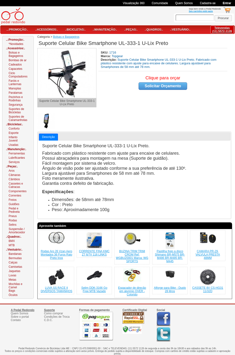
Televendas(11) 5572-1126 (222, 29)
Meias (12, 279)
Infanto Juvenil (13, 139)
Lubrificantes (17, 157)
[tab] (48, 137)
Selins (13, 224)
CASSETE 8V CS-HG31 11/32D (207, 289)
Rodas (13, 220)
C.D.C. (48, 320)
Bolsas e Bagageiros (16, 54)
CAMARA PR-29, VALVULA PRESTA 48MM (208, 255)
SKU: (105, 52)
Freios (13, 200)
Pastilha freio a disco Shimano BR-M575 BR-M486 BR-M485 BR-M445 (170, 256)
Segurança (15, 104)
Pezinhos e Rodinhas (16, 98)
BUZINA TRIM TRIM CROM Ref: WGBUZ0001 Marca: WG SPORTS (132, 256)
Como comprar (53, 313)
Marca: (106, 56)
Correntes (15, 195)
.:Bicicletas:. (75, 29)
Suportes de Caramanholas (18, 118)
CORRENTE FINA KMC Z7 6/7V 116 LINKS (94, 253)
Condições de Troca (57, 316)
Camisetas (15, 266)
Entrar (227, 3)
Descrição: (109, 59)
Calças (13, 262)
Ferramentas (17, 153)
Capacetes (15, 69)
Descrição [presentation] (48, 137)
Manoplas (15, 88)
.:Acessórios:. (46, 29)
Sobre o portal (20, 316)
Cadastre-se (207, 3)
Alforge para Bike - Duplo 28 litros (170, 289)
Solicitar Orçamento (163, 86)
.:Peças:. (131, 29)
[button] (223, 18)
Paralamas (15, 92)
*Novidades (16, 44)
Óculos (13, 295)
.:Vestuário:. (180, 29)
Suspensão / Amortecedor (17, 230)
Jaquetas (14, 271)
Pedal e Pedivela (14, 210)
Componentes (18, 191)
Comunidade (160, 3)
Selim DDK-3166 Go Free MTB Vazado (94, 289)
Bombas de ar (18, 60)
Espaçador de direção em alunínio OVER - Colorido (132, 291)
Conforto (14, 128)
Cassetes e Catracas (16, 185)
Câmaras (14, 175)
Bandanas (15, 254)
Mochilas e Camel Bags (15, 287)
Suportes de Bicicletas (16, 110)
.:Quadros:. (154, 29)
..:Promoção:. (17, 29)
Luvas (12, 275)
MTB (12, 245)
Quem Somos (184, 3)
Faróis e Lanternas (15, 82)
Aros (12, 170)
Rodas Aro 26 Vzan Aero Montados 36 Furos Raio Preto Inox (56, 255)
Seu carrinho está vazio (201, 11)
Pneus (13, 216)
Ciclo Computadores (18, 74)
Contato (16, 320)
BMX (12, 241)
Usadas (13, 145)
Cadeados (15, 64)
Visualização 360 (134, 3)
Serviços (14, 162)
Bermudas (15, 258)
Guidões (14, 204)
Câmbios (14, 179)
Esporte (13, 133)
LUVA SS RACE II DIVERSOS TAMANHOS (56, 289)
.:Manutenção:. (105, 29)
